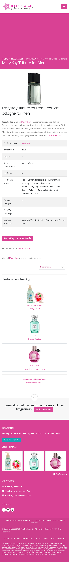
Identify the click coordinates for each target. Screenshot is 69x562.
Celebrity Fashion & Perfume (18, 495)
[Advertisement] (34, 37)
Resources (61, 538)
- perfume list (17, 238)
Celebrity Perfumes (14, 486)
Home (5, 58)
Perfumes (15, 538)
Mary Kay (31, 58)
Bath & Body (27, 538)
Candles (38, 538)
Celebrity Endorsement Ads (17, 490)
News (46, 538)
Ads (52, 538)
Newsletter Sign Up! (11, 440)
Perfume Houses (43, 409)
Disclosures (54, 554)
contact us (34, 523)
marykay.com (55, 135)
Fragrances (17, 58)
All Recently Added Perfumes (34, 379)
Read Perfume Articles (35, 382)
